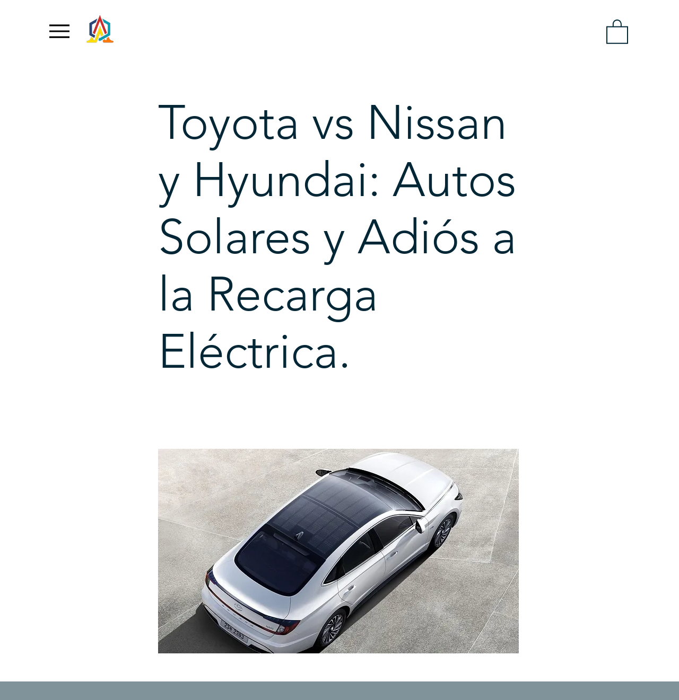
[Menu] (59, 31)
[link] (617, 31)
